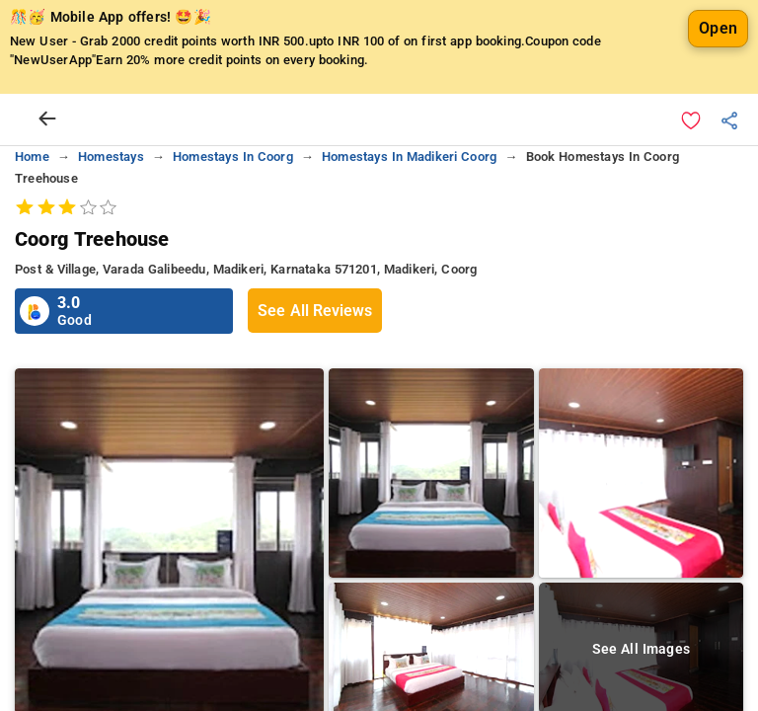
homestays (111, 156)
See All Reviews (315, 310)
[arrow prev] (47, 119)
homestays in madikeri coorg (409, 156)
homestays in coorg (233, 156)
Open (718, 28)
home (32, 156)
